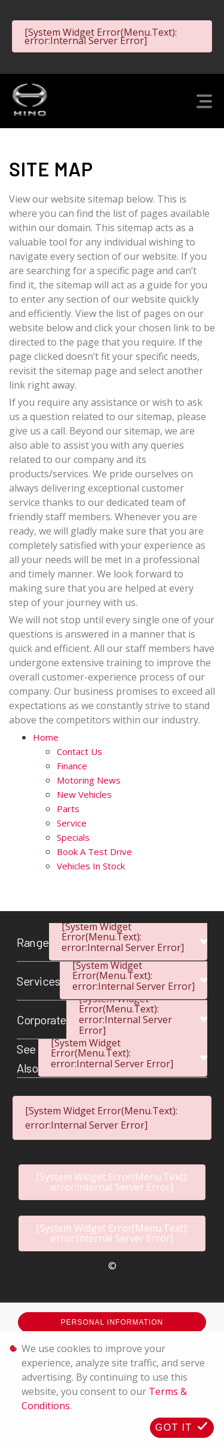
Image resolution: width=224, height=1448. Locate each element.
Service (72, 823)
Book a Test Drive (94, 851)
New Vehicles (84, 794)
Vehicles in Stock (91, 866)
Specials (73, 837)
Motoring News (89, 780)
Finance (72, 766)
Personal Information (112, 1322)
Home (46, 737)
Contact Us (79, 751)
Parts (68, 809)
